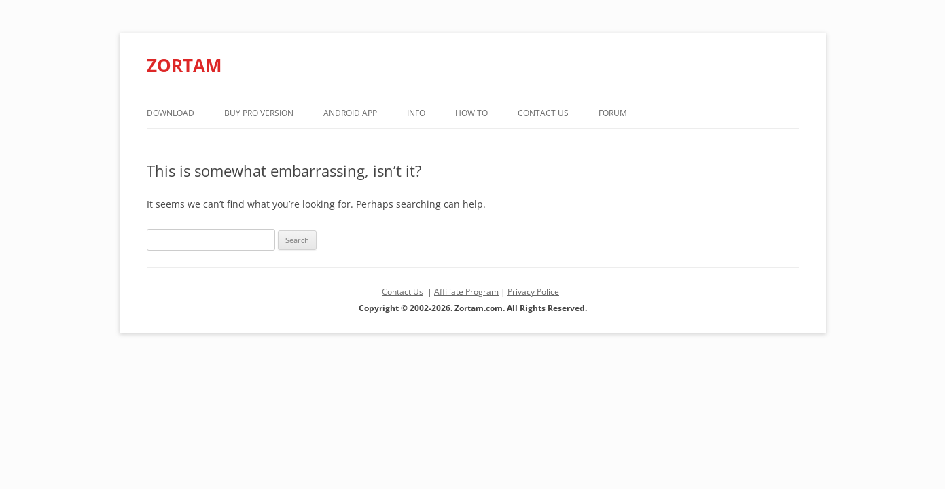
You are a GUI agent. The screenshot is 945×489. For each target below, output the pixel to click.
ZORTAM (184, 65)
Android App (350, 113)
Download (170, 113)
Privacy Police (533, 291)
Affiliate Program (466, 291)
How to (471, 113)
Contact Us (543, 113)
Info (416, 113)
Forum (613, 113)
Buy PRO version (258, 113)
